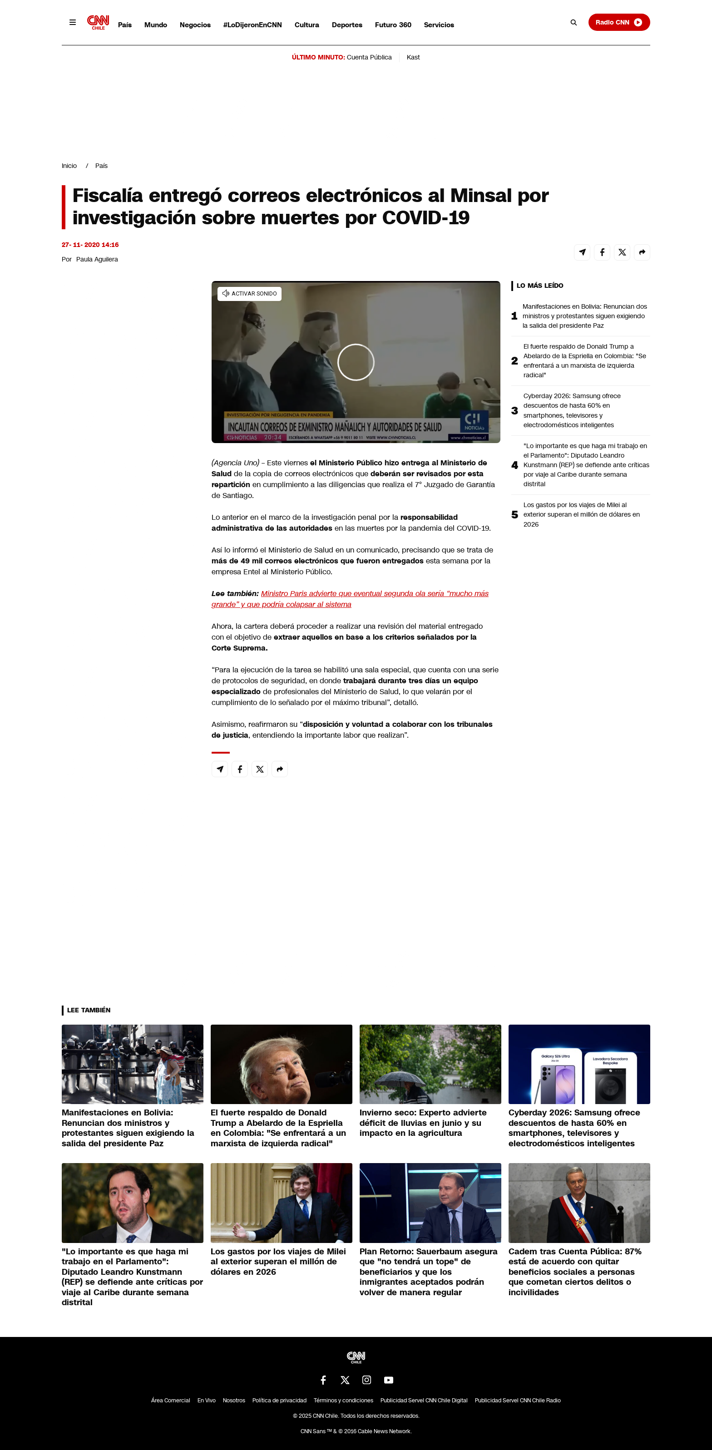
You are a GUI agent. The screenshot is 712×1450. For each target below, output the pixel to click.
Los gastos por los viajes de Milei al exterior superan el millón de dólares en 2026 (582, 514)
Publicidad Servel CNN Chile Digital (424, 1400)
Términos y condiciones (343, 1400)
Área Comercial (170, 1400)
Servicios (439, 25)
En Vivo (207, 1400)
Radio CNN (619, 22)
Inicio (69, 165)
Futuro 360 (393, 25)
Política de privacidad (279, 1400)
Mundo (155, 25)
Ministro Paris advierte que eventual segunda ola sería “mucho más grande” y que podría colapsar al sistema (350, 599)
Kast (413, 57)
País (125, 25)
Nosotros (234, 1400)
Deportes (347, 25)
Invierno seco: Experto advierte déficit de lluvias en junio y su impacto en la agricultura (423, 1123)
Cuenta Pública (369, 57)
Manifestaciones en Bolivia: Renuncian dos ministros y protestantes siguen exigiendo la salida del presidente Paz (585, 316)
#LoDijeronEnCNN (252, 25)
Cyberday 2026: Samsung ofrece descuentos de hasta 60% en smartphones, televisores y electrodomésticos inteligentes (572, 410)
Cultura (307, 25)
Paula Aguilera (97, 259)
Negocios (195, 25)
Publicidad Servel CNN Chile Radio (518, 1400)
